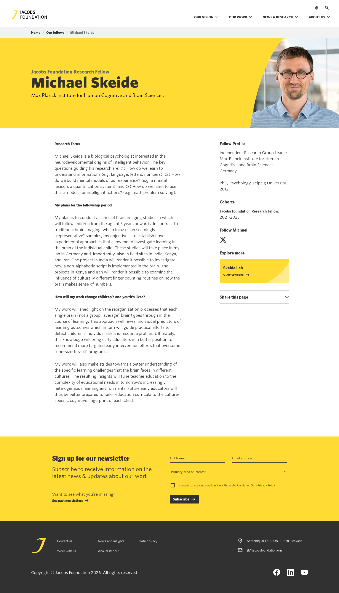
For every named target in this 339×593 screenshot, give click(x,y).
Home (35, 32)
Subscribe (181, 499)
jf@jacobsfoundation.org (264, 550)
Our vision (206, 17)
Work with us (66, 551)
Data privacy (148, 541)
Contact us (64, 541)
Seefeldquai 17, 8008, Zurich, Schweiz (274, 541)
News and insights (111, 541)
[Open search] (327, 8)
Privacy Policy (266, 485)
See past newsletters (67, 500)
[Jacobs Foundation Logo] (28, 15)
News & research (280, 17)
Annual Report (108, 551)
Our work (240, 17)
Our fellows (55, 32)
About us (319, 17)
